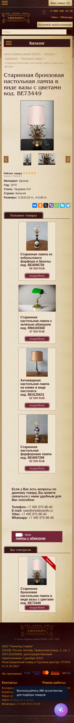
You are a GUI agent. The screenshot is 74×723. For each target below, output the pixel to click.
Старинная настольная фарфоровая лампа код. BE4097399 (36, 452)
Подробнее (37, 275)
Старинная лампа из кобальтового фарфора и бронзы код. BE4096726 (36, 260)
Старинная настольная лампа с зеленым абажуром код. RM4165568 (36, 323)
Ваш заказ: (60, 3)
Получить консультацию (55, 24)
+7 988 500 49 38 (61, 11)
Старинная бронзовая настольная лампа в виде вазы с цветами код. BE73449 (37, 596)
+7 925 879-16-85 (21, 699)
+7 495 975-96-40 (39, 507)
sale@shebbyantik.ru (38, 510)
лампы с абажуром (30, 538)
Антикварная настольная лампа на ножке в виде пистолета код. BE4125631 (35, 387)
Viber (54, 17)
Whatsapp (67, 17)
